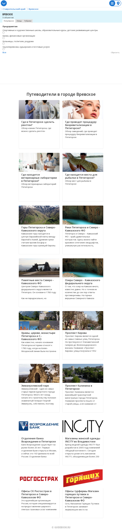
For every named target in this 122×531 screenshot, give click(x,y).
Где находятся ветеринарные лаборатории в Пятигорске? (39, 177)
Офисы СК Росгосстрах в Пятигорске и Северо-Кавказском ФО (36, 494)
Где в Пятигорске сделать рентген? (37, 123)
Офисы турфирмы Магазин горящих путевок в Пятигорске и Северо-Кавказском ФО (82, 495)
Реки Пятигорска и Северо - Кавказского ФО (82, 229)
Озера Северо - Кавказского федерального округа (82, 281)
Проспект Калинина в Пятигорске (78, 387)
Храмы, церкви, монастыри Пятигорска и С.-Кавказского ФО (38, 336)
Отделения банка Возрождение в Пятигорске (38, 440)
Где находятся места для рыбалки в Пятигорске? (81, 176)
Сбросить (115, 52)
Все (4, 52)
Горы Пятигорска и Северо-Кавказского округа (38, 229)
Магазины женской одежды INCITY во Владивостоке (82, 440)
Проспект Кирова (76, 332)
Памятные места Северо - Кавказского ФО (37, 281)
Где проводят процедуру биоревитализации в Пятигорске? (81, 125)
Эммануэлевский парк (35, 385)
